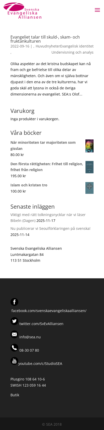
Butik (14, 394)
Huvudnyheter (48, 46)
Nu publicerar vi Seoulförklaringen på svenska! (50, 228)
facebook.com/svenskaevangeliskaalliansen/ (48, 310)
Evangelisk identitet (77, 46)
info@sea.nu (29, 337)
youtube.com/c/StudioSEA (36, 363)
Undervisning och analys (72, 52)
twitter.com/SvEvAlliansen (40, 323)
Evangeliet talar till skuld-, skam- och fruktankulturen (45, 39)
